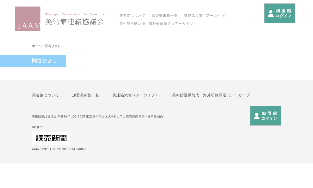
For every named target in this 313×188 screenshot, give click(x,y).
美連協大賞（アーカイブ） (206, 15)
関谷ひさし (53, 46)
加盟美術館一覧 (165, 15)
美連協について (132, 15)
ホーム (36, 46)
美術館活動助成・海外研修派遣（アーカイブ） (158, 24)
